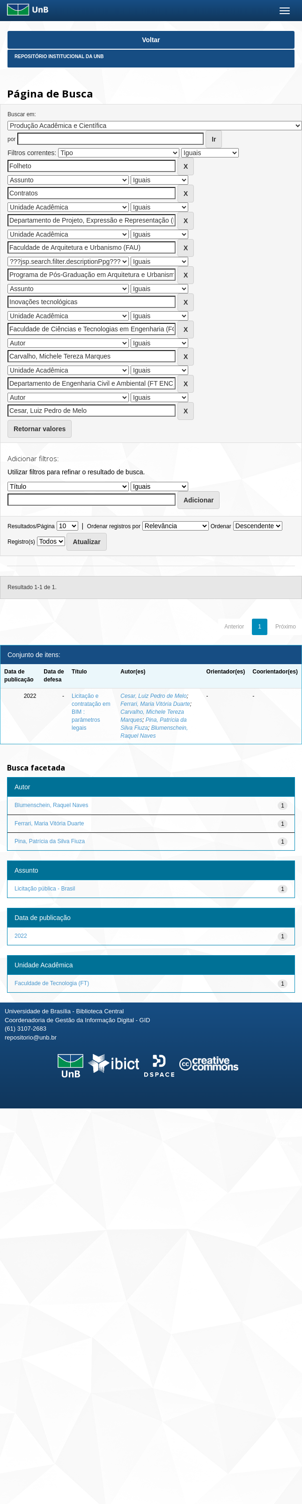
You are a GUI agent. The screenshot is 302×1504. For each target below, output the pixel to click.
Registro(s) (21, 542)
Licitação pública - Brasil (45, 888)
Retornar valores (40, 429)
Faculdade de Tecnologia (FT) (52, 983)
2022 (21, 936)
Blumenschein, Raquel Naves (51, 805)
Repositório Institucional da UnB (59, 56)
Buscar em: (21, 114)
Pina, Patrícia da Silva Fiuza (50, 841)
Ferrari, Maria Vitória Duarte (155, 704)
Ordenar (221, 526)
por (11, 139)
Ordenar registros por (113, 526)
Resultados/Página (31, 526)
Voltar (151, 40)
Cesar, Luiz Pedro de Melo (153, 696)
